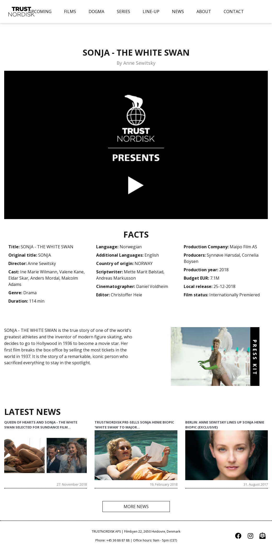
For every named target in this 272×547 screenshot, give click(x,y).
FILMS (70, 11)
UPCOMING (39, 11)
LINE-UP (151, 11)
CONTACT (234, 11)
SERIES (123, 11)
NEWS (178, 11)
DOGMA (96, 11)
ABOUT (203, 11)
